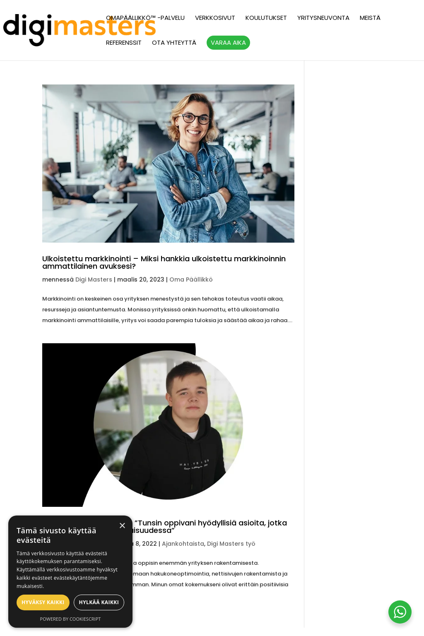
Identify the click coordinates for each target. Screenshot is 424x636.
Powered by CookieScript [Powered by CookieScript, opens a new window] (70, 619)
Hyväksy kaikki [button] (43, 602)
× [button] (122, 526)
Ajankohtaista (183, 544)
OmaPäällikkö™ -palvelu (145, 18)
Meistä (370, 18)
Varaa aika (228, 42)
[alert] (70, 572)
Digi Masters (93, 279)
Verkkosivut (215, 18)
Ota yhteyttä (174, 43)
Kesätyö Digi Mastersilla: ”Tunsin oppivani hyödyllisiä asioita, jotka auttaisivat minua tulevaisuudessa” (164, 526)
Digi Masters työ (231, 544)
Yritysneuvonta (323, 18)
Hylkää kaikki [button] (99, 602)
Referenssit (124, 43)
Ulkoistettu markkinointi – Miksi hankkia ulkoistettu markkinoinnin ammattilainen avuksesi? (164, 262)
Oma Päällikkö (191, 279)
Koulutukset (266, 18)
